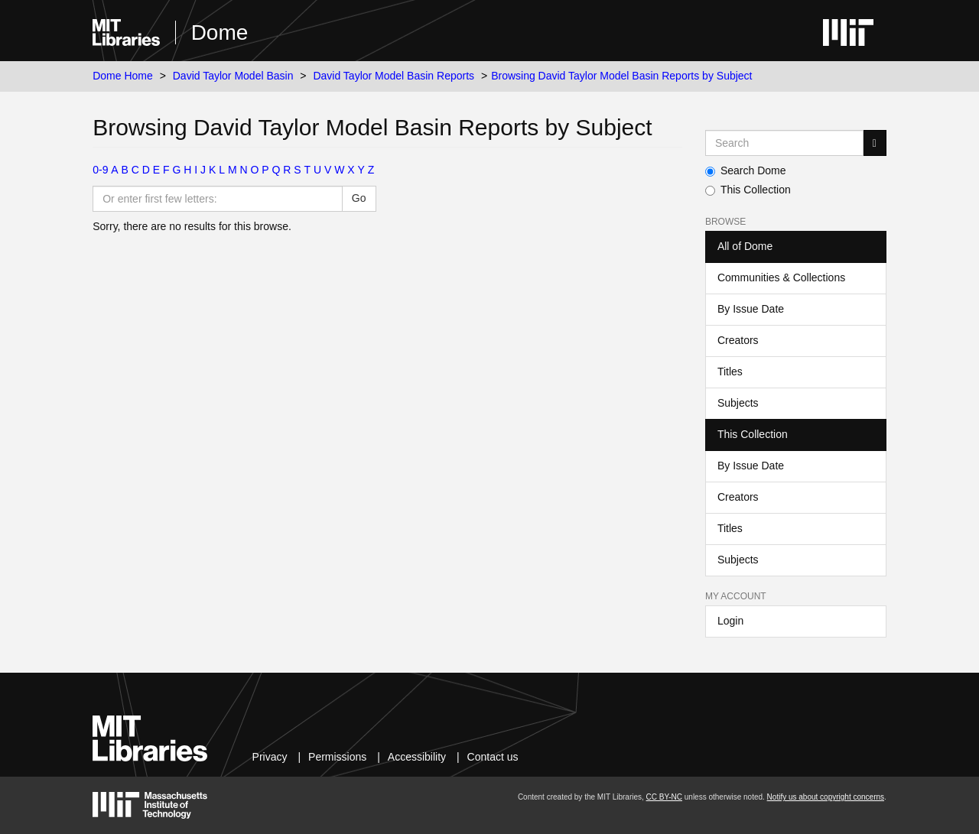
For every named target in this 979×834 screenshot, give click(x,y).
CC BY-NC (664, 797)
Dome (220, 32)
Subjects (738, 403)
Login (730, 621)
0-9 (100, 170)
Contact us (493, 757)
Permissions (337, 757)
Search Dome (745, 170)
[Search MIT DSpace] (784, 143)
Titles (730, 371)
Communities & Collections (781, 277)
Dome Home (123, 76)
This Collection (748, 189)
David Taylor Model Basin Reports (393, 76)
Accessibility (417, 757)
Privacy (270, 757)
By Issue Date (750, 309)
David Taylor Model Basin (233, 76)
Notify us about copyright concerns (825, 797)
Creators (738, 340)
